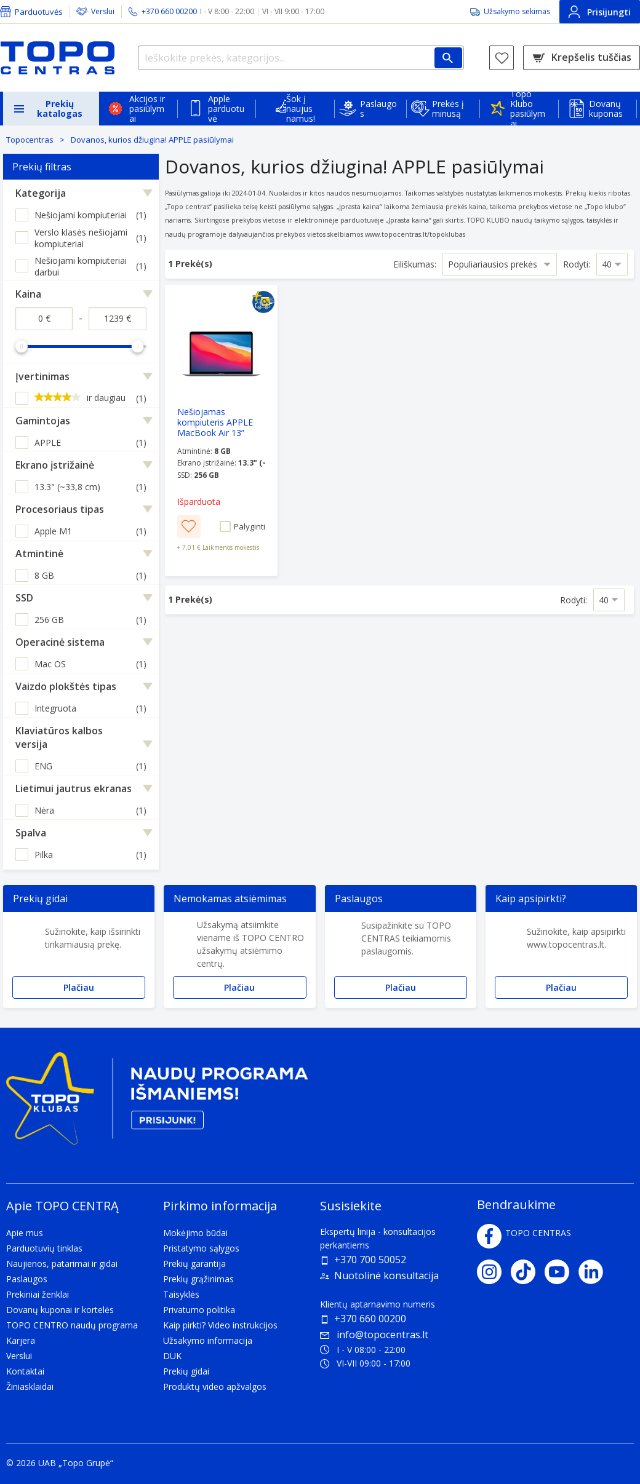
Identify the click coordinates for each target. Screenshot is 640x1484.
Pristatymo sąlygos (201, 1248)
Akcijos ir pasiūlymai (147, 108)
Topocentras (30, 139)
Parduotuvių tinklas (44, 1248)
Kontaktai (25, 1371)
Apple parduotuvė (226, 108)
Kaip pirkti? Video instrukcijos (220, 1325)
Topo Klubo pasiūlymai (527, 108)
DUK (172, 1355)
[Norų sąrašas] (501, 58)
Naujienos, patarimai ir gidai (62, 1263)
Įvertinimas (42, 376)
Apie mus (24, 1232)
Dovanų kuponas (606, 108)
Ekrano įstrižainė (54, 465)
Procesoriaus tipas (59, 509)
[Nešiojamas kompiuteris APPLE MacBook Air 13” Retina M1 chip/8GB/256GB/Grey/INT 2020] (221, 430)
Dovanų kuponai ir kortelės (60, 1309)
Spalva (30, 832)
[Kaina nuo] (44, 318)
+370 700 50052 (370, 1259)
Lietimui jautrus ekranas (73, 788)
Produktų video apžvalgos (214, 1386)
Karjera (20, 1340)
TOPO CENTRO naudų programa (72, 1325)
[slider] (21, 346)
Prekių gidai (186, 1371)
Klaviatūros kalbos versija (59, 737)
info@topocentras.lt (374, 1334)
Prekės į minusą (448, 108)
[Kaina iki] (117, 318)
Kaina (28, 294)
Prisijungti (600, 12)
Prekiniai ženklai (37, 1294)
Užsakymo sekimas (517, 11)
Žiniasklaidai (30, 1386)
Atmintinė (39, 553)
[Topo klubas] (157, 1103)
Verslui (102, 11)
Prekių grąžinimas (198, 1279)
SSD (24, 598)
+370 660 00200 (370, 1318)
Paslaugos (378, 108)
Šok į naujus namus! (300, 108)
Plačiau (78, 987)
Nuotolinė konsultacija (386, 1275)
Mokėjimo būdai (195, 1232)
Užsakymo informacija (207, 1340)
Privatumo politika (199, 1309)
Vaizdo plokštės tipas (65, 686)
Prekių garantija (194, 1263)
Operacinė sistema (60, 642)
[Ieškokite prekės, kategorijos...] (301, 58)
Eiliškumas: (414, 264)
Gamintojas (42, 420)
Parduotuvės (39, 11)
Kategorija (40, 193)
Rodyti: (576, 264)
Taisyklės (181, 1294)
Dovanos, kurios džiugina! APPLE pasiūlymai (152, 139)
